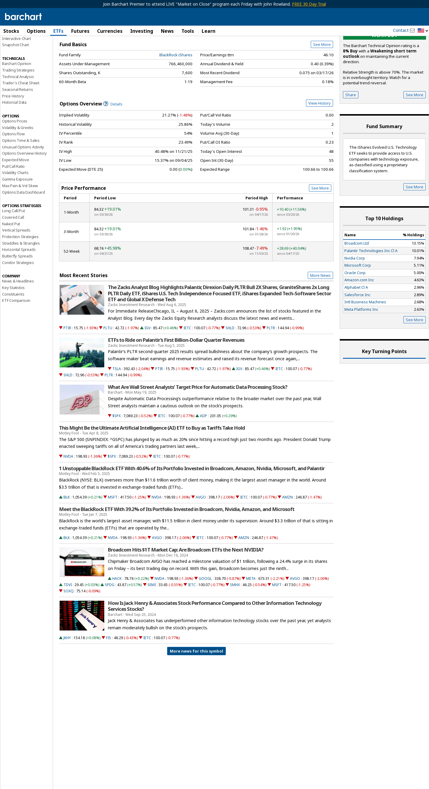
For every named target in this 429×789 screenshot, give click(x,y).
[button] (423, 31)
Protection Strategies (20, 270)
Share (350, 128)
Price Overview (16, 46)
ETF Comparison (16, 334)
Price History (13, 129)
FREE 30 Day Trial (309, 4)
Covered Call (13, 251)
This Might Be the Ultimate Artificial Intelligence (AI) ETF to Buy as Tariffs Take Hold (152, 461)
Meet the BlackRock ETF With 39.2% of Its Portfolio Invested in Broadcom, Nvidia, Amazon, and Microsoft (176, 543)
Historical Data (14, 136)
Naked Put (11, 257)
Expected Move (15, 193)
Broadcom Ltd (356, 276)
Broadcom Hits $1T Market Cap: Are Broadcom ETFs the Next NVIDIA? (185, 583)
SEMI (151, 618)
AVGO (201, 530)
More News (320, 309)
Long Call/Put (13, 244)
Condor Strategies (18, 296)
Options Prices (14, 154)
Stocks (11, 31)
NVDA (68, 490)
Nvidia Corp (354, 291)
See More (322, 78)
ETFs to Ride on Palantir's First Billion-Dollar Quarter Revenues (176, 374)
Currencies (109, 31)
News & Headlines (18, 314)
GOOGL (205, 612)
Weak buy (385, 68)
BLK (66, 530)
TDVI (67, 618)
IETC (187, 361)
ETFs (58, 31)
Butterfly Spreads (17, 289)
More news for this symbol (196, 684)
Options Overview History (24, 187)
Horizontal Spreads (18, 283)
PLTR (271, 361)
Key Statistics (13, 321)
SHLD (230, 361)
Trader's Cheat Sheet (20, 116)
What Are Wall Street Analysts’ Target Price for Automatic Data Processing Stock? (197, 421)
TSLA (116, 402)
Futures (80, 31)
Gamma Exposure (17, 212)
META (251, 612)
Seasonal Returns (17, 123)
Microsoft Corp (357, 299)
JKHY (67, 671)
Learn (208, 31)
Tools (187, 31)
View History (319, 136)
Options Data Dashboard (23, 225)
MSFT (112, 530)
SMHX (235, 618)
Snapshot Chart (15, 78)
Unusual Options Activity (23, 180)
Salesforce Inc (357, 328)
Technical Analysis (18, 110)
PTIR (67, 361)
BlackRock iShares (175, 88)
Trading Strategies (18, 103)
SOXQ (68, 624)
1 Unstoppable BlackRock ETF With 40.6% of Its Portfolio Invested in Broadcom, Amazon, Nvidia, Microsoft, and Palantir (191, 502)
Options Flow (13, 167)
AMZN (287, 530)
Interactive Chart (16, 71)
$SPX (116, 449)
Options (36, 31)
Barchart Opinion (16, 97)
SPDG (109, 618)
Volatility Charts (15, 206)
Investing (141, 31)
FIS (108, 671)
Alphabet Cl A (356, 321)
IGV (147, 361)
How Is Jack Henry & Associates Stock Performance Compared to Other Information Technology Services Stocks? (214, 640)
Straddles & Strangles (21, 276)
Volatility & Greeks (17, 161)
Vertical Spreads (16, 263)
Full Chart (320, 62)
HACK (117, 612)
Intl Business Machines (365, 335)
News (167, 31)
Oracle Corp (355, 306)
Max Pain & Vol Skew (20, 219)
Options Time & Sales (21, 174)
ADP (203, 449)
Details (112, 137)
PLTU (107, 361)
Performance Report (20, 53)
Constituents (13, 327)
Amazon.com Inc (359, 313)
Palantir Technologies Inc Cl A (370, 284)
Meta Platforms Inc (361, 342)
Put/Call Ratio (13, 199)
